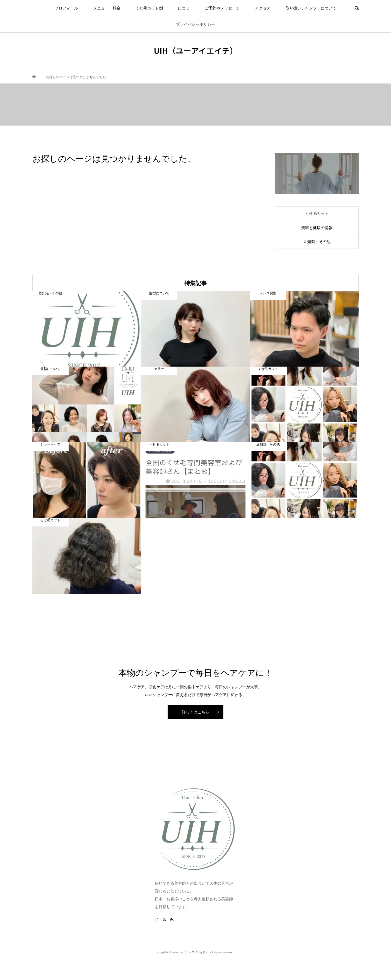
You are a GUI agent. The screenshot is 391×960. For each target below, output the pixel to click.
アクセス (263, 8)
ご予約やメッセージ (222, 8)
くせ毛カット (317, 213)
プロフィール (66, 8)
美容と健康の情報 (316, 227)
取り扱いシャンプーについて (311, 8)
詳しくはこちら (195, 712)
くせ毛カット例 (149, 8)
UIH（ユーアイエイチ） (196, 50)
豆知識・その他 (316, 241)
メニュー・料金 (106, 8)
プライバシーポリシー (195, 24)
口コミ (184, 8)
